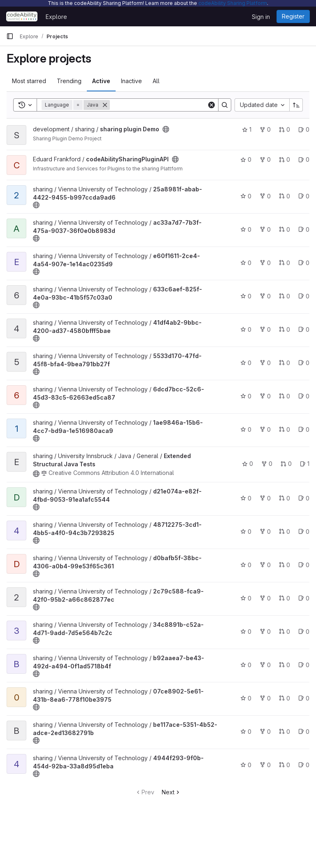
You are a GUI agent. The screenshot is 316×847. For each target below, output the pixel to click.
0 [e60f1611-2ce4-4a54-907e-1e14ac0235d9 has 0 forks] (265, 262)
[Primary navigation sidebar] (9, 36)
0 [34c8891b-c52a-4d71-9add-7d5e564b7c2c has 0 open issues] (303, 631)
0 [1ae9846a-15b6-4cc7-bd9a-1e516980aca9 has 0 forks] (265, 429)
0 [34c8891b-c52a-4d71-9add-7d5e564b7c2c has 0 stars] (245, 631)
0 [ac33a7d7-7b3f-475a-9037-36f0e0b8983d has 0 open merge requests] (284, 229)
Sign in (261, 16)
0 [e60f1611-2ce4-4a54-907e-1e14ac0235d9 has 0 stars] (245, 262)
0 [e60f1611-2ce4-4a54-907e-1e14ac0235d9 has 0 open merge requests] (284, 262)
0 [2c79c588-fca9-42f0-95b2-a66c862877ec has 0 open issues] (303, 598)
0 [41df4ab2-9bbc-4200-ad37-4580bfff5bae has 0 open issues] (303, 329)
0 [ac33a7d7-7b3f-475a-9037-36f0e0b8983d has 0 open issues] (303, 229)
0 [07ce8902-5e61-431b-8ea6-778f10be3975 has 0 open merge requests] (284, 698)
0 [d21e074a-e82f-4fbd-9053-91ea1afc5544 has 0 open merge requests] (284, 498)
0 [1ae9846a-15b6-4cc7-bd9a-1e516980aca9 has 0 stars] (245, 429)
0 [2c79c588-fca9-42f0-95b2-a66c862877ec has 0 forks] (265, 598)
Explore (56, 16)
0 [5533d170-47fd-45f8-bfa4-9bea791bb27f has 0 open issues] (303, 362)
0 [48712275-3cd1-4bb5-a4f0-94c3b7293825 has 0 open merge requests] (284, 531)
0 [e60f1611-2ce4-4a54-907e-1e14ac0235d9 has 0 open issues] (303, 262)
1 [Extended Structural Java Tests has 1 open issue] (304, 463)
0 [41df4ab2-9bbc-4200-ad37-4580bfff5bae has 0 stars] (245, 329)
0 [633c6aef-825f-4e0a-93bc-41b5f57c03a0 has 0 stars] (245, 296)
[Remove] (105, 105)
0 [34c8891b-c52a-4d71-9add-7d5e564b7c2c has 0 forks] (265, 631)
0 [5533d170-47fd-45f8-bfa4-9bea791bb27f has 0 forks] (265, 362)
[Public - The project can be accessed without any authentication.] (166, 129)
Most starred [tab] (29, 80)
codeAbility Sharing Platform (232, 3)
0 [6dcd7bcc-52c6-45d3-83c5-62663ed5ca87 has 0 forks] (265, 396)
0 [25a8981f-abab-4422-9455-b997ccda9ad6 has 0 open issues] (303, 196)
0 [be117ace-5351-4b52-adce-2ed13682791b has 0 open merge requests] (284, 731)
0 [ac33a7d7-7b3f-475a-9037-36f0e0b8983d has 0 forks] (265, 229)
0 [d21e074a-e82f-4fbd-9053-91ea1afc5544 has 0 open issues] (303, 498)
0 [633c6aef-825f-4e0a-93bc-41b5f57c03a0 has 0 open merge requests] (284, 296)
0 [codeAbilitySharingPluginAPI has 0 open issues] (303, 159)
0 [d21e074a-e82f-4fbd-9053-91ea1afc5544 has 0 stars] (245, 498)
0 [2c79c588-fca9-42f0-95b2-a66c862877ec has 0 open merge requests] (284, 598)
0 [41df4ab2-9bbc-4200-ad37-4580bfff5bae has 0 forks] (265, 329)
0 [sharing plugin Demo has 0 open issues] (303, 129)
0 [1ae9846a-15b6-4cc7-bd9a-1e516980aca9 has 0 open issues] (303, 429)
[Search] (161, 105)
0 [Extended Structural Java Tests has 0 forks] (266, 463)
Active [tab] (101, 80)
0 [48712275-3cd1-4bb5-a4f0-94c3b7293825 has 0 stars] (245, 531)
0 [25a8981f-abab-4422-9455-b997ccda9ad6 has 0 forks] (265, 196)
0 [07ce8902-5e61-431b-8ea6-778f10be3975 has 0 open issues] (303, 698)
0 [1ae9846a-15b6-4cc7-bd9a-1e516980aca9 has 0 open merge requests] (284, 429)
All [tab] (156, 80)
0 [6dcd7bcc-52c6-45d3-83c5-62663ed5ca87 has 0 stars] (245, 396)
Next (171, 792)
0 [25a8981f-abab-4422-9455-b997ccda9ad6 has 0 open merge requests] (284, 196)
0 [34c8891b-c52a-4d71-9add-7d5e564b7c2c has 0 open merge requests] (284, 631)
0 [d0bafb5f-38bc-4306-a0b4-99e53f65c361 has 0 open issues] (303, 564)
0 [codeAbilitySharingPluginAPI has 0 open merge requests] (284, 159)
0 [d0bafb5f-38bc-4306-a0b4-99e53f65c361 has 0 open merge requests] (284, 564)
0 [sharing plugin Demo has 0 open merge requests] (284, 129)
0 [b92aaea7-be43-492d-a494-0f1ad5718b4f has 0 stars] (245, 664)
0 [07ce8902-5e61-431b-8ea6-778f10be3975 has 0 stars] (245, 698)
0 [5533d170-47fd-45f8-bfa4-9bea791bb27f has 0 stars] (245, 362)
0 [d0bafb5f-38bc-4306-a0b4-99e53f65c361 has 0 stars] (245, 564)
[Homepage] (22, 16)
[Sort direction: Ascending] (296, 105)
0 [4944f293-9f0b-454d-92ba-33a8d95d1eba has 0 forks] (265, 764)
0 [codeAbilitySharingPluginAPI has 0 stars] (245, 159)
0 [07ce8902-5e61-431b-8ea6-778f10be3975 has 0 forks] (265, 698)
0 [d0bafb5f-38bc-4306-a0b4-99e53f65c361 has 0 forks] (265, 564)
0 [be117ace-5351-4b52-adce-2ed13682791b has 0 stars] (245, 731)
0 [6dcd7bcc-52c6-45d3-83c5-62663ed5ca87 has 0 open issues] (303, 396)
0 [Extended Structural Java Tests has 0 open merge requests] (286, 463)
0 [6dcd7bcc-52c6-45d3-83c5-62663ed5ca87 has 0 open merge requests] (284, 396)
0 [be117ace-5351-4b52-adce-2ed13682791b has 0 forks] (265, 731)
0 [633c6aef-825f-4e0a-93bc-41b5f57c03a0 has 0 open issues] (303, 296)
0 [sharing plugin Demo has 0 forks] (265, 129)
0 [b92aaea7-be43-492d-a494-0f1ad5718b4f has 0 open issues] (303, 664)
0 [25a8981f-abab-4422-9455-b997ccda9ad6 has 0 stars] (245, 196)
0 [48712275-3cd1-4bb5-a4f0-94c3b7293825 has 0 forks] (265, 531)
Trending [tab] (69, 80)
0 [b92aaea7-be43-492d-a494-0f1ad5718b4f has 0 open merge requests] (284, 664)
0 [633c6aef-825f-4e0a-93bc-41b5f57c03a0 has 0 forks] (265, 296)
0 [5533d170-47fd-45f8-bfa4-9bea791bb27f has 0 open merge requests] (284, 362)
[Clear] (211, 105)
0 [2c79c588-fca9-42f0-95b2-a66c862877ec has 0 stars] (245, 598)
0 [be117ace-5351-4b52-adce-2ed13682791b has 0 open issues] (303, 731)
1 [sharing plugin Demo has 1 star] (246, 129)
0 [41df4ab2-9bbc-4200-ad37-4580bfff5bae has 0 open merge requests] (284, 329)
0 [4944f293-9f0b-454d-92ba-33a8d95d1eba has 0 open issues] (303, 764)
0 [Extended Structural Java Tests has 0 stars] (247, 463)
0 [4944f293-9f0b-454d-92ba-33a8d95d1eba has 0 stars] (245, 764)
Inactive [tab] (131, 80)
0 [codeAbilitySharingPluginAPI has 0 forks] (265, 159)
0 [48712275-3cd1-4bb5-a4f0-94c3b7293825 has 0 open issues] (303, 531)
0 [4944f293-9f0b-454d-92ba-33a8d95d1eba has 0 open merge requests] (284, 764)
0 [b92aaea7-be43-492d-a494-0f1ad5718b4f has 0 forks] (265, 664)
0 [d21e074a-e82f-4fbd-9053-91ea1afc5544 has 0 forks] (265, 498)
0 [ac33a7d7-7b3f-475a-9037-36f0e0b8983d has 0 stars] (245, 229)
